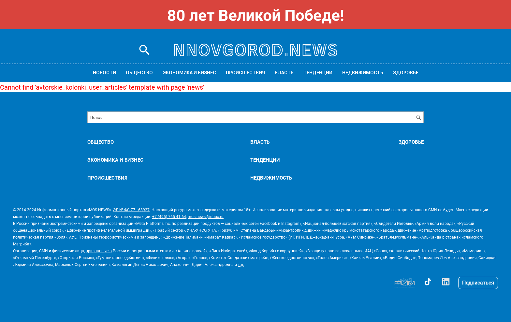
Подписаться (478, 282)
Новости (104, 72)
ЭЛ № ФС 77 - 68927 (131, 209)
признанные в (99, 250)
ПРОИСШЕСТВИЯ (245, 72)
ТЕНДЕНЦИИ (317, 72)
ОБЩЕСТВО (139, 72)
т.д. (241, 264)
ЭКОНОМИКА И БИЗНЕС (189, 72)
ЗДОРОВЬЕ (405, 72)
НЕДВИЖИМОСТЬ (362, 72)
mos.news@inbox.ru (206, 216)
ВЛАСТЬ (284, 72)
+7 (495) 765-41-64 (169, 216)
